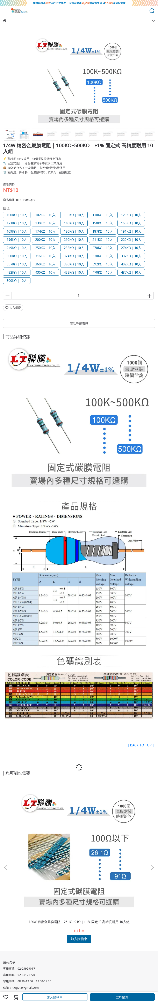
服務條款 (39, 915)
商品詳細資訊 (79, 323)
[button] (152, 819)
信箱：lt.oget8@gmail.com (21, 892)
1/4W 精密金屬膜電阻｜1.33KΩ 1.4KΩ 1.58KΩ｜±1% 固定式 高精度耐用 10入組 (126, 828)
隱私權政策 (54, 915)
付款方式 (31, 932)
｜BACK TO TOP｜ (141, 745)
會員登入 (52, 932)
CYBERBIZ (101, 986)
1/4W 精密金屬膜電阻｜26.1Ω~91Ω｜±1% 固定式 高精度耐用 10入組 (31, 828)
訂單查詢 (66, 932)
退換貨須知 (24, 915)
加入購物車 (55, 997)
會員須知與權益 (13, 932)
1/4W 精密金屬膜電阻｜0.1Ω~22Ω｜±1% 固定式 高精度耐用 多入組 (79, 828)
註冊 (42, 932)
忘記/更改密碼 (83, 932)
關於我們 (9, 915)
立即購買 (122, 997)
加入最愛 (13, 308)
